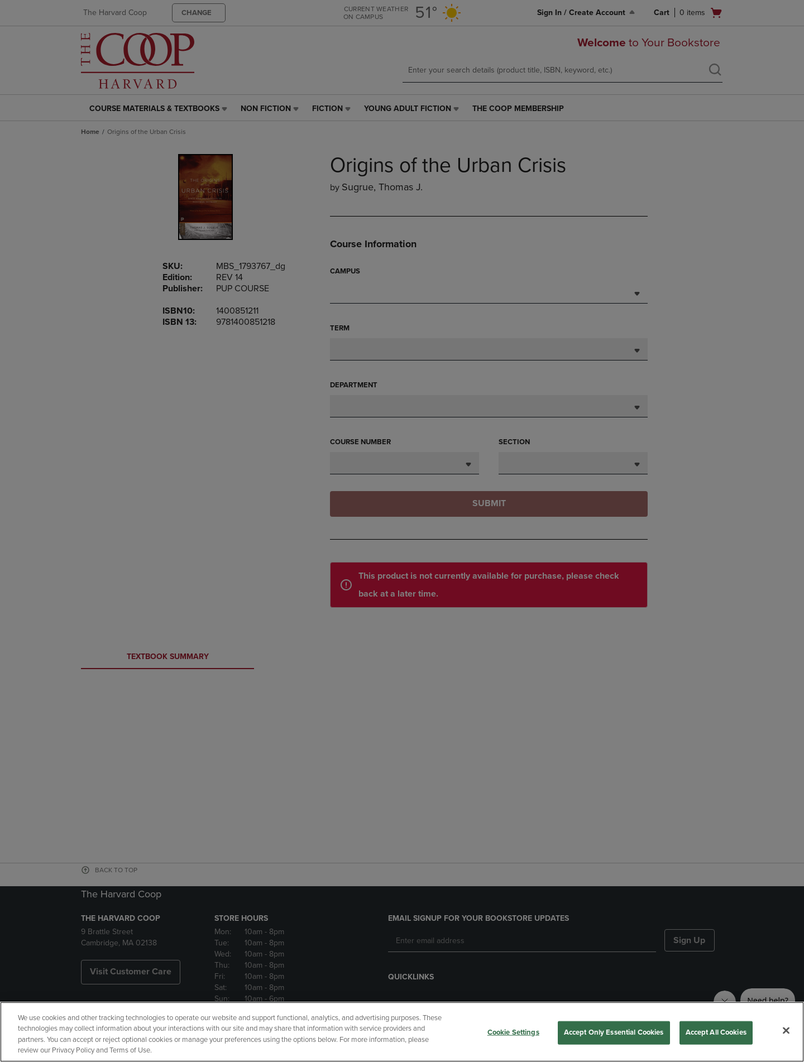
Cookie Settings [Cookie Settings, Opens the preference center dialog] (513, 1032)
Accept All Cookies (716, 1032)
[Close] (786, 1030)
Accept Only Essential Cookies (614, 1032)
